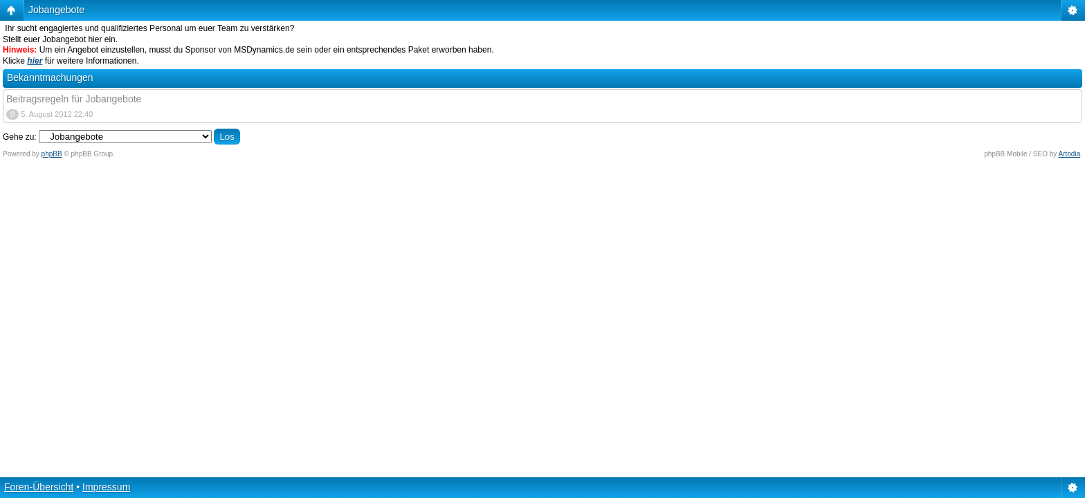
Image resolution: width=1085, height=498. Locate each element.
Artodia (1070, 154)
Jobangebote (56, 9)
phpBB (52, 154)
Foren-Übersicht (38, 486)
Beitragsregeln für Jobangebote (73, 98)
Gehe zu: (20, 137)
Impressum (106, 486)
